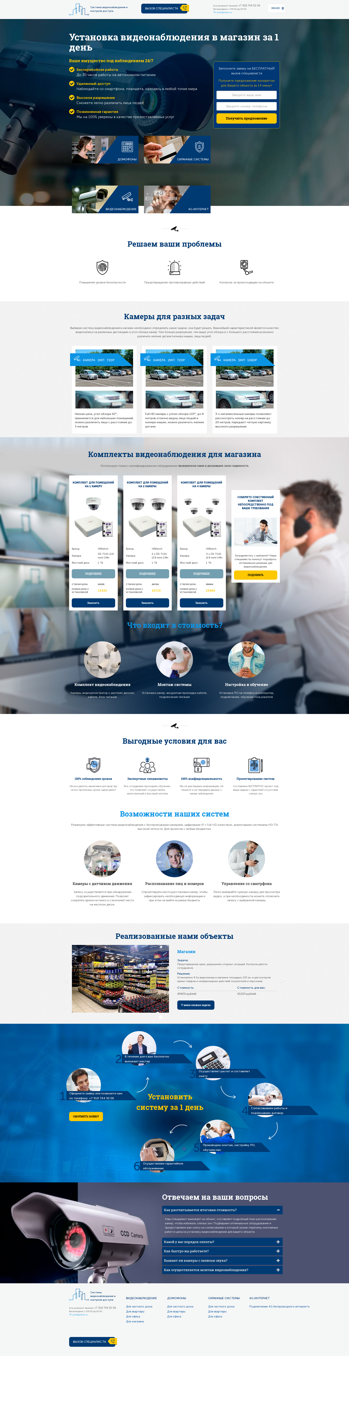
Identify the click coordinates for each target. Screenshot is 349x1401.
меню (275, 8)
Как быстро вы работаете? (186, 1251)
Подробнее (93, 573)
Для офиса (133, 1316)
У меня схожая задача (196, 1005)
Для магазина (135, 1321)
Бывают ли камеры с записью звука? (195, 1260)
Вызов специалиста (161, 8)
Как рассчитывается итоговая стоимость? (200, 1210)
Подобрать (255, 575)
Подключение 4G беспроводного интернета (279, 1306)
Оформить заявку (86, 1116)
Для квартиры (135, 1311)
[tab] (222, 1210)
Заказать (93, 603)
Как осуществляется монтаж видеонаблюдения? (206, 1270)
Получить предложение (246, 118)
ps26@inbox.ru (224, 12)
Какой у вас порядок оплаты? (189, 1242)
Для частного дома (139, 1306)
